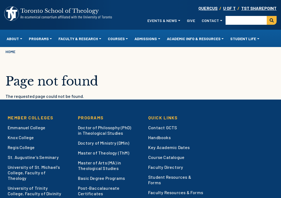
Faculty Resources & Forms (175, 192)
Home (10, 51)
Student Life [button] (243, 38)
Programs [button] (39, 38)
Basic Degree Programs (101, 178)
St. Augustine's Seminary (33, 157)
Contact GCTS (162, 127)
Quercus (208, 8)
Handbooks (159, 137)
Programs (91, 117)
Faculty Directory (165, 167)
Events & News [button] (162, 20)
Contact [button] (210, 20)
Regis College (21, 147)
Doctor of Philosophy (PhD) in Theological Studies (104, 130)
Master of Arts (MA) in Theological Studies (99, 165)
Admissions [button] (145, 38)
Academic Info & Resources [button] (194, 38)
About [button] (13, 38)
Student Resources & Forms (169, 179)
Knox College (21, 137)
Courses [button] (116, 38)
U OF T (229, 8)
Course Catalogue (166, 157)
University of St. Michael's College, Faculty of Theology (34, 172)
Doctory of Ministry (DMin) (103, 142)
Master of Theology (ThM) (103, 152)
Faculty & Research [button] (78, 38)
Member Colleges (31, 117)
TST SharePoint (259, 8)
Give (191, 20)
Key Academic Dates (169, 147)
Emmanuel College (26, 127)
